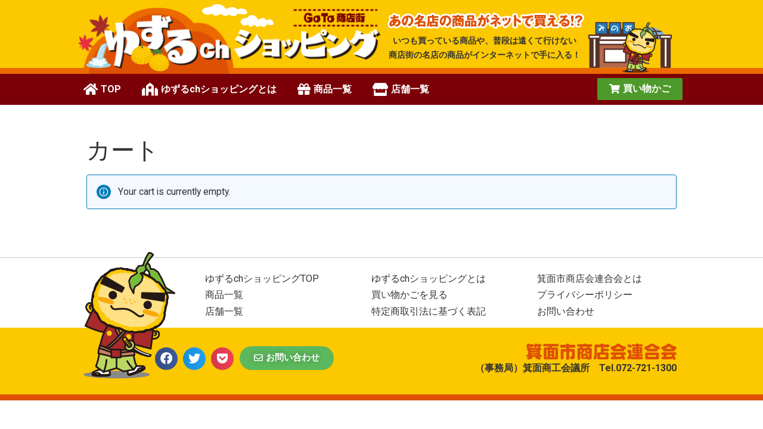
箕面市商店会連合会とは (589, 278)
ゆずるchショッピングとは (428, 278)
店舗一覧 (224, 311)
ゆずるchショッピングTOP (262, 278)
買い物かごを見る (409, 294)
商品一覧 (224, 294)
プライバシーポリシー (584, 294)
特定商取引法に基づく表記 (428, 311)
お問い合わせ (565, 311)
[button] (640, 89)
